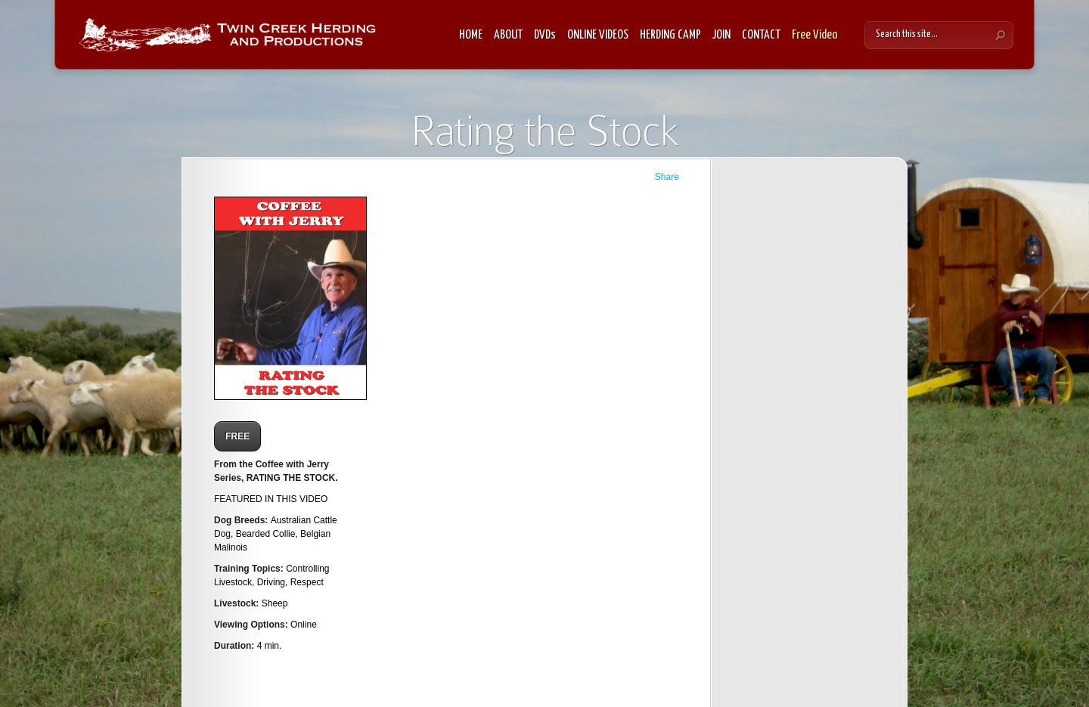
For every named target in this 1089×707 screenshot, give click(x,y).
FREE (237, 436)
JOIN (721, 35)
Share (667, 177)
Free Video (815, 35)
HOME (470, 35)
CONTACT (761, 35)
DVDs (545, 35)
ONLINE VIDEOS (597, 35)
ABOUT (508, 35)
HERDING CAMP (670, 35)
